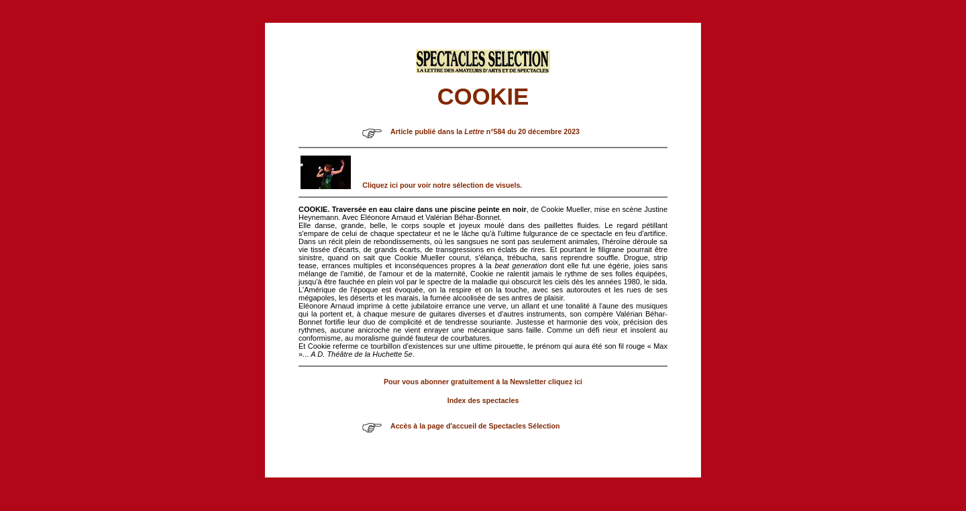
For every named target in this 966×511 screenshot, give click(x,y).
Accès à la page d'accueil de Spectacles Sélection (475, 426)
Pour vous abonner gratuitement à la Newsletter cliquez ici (483, 382)
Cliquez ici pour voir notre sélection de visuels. (442, 185)
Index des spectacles (483, 400)
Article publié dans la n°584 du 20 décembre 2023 (485, 131)
